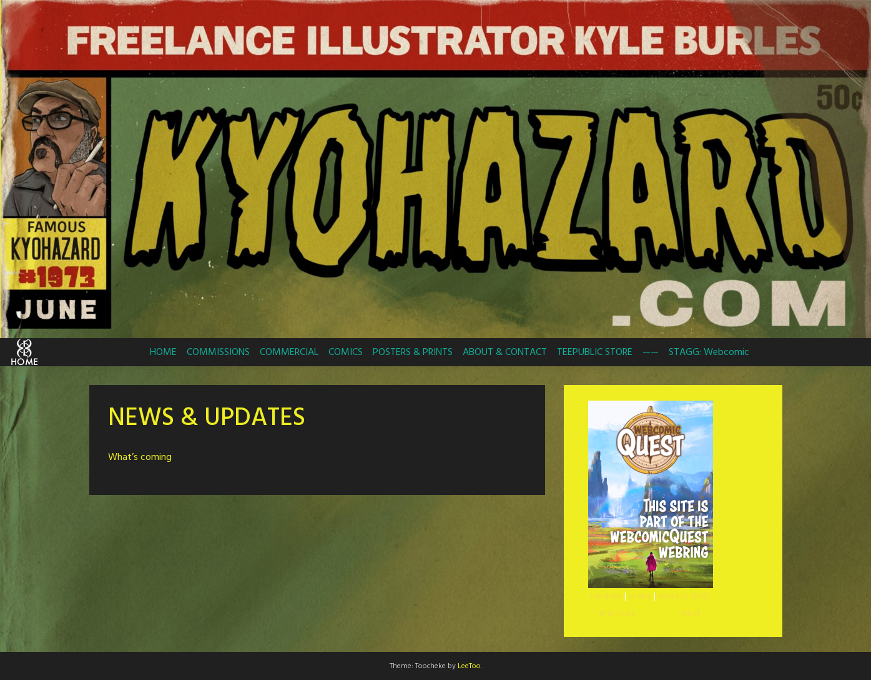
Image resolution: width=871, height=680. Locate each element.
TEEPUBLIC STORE (594, 352)
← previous (611, 613)
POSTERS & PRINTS (413, 352)
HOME (163, 352)
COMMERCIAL (289, 352)
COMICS (345, 352)
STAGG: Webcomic (709, 352)
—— (650, 352)
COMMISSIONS (218, 352)
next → (697, 613)
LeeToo (469, 666)
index (640, 596)
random (606, 596)
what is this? (684, 596)
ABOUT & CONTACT (505, 352)
